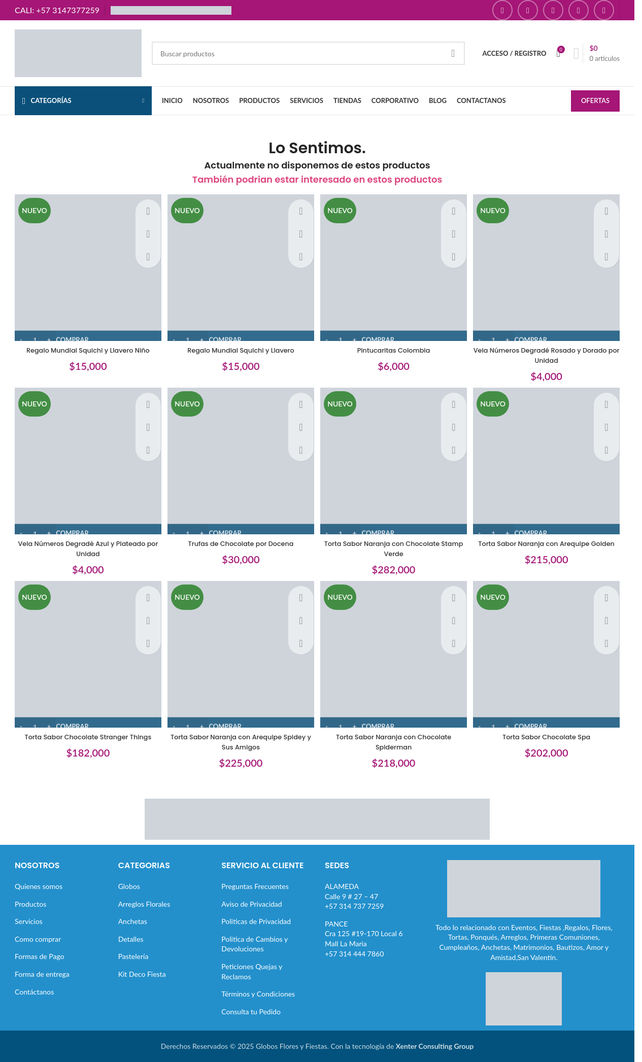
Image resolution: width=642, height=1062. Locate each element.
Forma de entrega (42, 973)
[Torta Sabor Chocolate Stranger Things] (85, 658)
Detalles (131, 938)
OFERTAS (595, 101)
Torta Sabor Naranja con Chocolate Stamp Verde (394, 546)
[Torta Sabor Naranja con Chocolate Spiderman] (395, 658)
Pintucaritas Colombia (395, 345)
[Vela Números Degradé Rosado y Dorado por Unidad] (550, 266)
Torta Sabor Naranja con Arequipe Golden (550, 546)
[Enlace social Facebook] (502, 10)
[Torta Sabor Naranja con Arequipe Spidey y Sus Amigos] (240, 658)
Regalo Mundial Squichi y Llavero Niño (84, 345)
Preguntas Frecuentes (254, 885)
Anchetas (132, 921)
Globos (129, 885)
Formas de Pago (39, 956)
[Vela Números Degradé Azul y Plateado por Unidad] (85, 462)
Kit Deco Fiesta (142, 973)
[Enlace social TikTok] (604, 10)
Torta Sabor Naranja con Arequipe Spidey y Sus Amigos (240, 742)
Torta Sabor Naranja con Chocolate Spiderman (394, 742)
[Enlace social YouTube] (553, 10)
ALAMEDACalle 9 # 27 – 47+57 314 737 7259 (354, 895)
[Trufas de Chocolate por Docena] (240, 462)
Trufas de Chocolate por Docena (239, 541)
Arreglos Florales (144, 903)
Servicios (29, 921)
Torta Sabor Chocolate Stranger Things (84, 737)
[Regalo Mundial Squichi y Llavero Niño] (85, 266)
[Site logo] (78, 52)
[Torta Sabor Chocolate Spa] (550, 658)
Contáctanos (34, 991)
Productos (30, 903)
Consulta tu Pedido (251, 1011)
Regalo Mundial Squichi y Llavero (239, 345)
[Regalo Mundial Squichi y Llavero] (240, 266)
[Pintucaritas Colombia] (395, 266)
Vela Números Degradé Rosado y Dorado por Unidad (550, 350)
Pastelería (133, 956)
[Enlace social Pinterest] (578, 10)
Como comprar (38, 938)
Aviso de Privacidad (251, 903)
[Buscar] (308, 53)
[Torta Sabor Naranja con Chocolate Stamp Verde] (395, 462)
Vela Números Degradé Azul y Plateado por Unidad (85, 546)
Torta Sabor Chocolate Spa (549, 737)
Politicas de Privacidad (256, 921)
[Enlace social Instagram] (528, 10)
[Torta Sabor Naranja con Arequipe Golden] (550, 462)
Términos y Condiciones (258, 993)
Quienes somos (38, 885)
